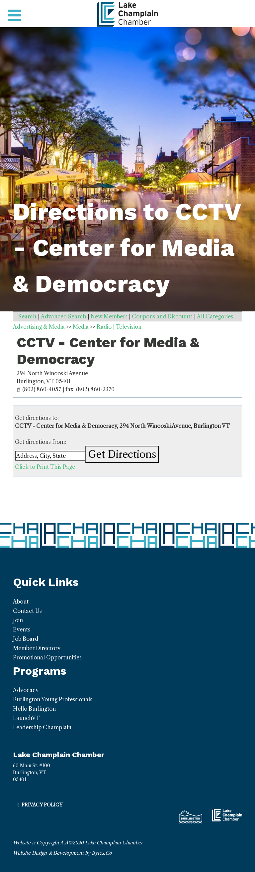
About (21, 601)
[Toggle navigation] (14, 15)
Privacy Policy (42, 805)
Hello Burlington (34, 708)
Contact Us (27, 611)
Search (27, 316)
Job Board (25, 638)
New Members (109, 316)
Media (81, 326)
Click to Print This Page (45, 466)
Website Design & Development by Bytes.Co (62, 853)
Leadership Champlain (42, 727)
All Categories (215, 316)
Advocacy (26, 690)
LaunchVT (26, 718)
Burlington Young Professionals (52, 699)
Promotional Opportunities (47, 657)
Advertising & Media (39, 326)
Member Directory (36, 648)
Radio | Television (119, 326)
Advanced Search (63, 316)
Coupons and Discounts (162, 316)
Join (18, 620)
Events (21, 629)
